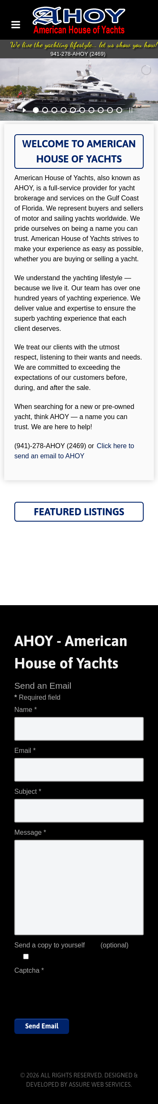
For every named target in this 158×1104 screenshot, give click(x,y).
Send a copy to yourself (49, 945)
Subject (27, 791)
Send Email (41, 1026)
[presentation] (78, 994)
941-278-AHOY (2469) (77, 54)
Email (25, 750)
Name (25, 709)
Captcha (29, 970)
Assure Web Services (100, 1084)
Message (30, 832)
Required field (37, 697)
